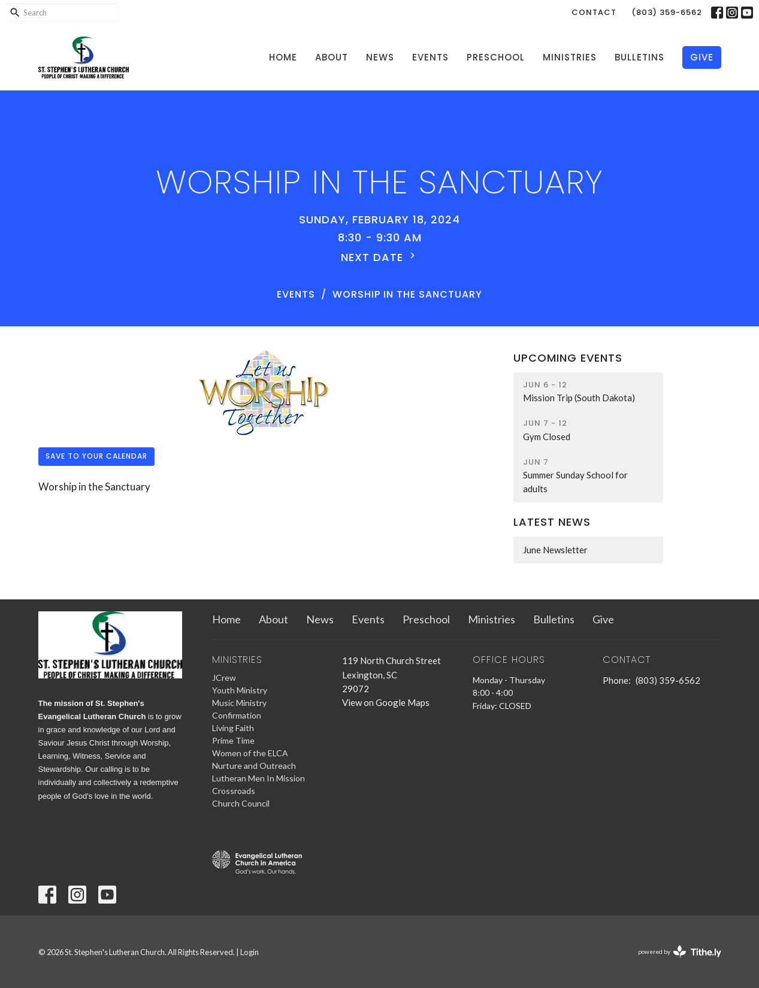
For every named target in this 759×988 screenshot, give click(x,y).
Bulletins (639, 57)
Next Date (379, 257)
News (380, 57)
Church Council (241, 803)
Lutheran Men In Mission (258, 778)
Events (430, 57)
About (331, 57)
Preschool (496, 57)
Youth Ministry (239, 690)
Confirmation (236, 715)
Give (701, 57)
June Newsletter (555, 549)
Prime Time (233, 740)
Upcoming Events (567, 357)
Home (283, 57)
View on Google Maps (386, 702)
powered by (679, 952)
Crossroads (233, 791)
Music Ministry (239, 703)
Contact (593, 12)
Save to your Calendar (96, 456)
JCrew (224, 677)
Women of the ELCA (250, 753)
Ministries (570, 57)
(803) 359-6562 (666, 12)
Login (249, 952)
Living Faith (233, 728)
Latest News (552, 521)
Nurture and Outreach (254, 765)
